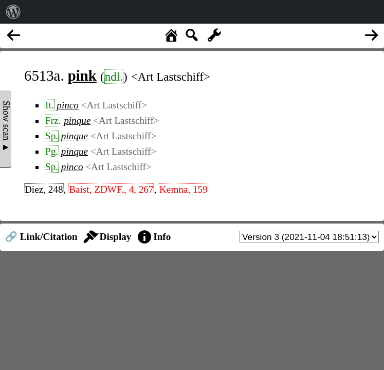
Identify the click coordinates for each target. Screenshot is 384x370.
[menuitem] (13, 12)
